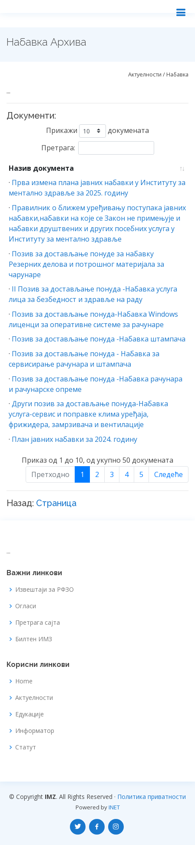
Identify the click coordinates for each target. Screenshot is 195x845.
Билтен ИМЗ (33, 639)
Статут (25, 747)
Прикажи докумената (97, 131)
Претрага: (97, 148)
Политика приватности (151, 796)
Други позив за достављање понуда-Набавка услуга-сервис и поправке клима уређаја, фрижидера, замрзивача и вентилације (88, 414)
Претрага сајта (37, 623)
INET (114, 807)
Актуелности (34, 698)
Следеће (168, 474)
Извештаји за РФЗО (44, 590)
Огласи (25, 606)
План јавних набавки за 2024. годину (74, 439)
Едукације (29, 714)
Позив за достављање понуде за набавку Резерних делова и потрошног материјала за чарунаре (86, 264)
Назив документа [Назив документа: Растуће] (41, 168)
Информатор (34, 731)
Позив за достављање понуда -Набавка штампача (98, 339)
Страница (56, 503)
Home (24, 681)
